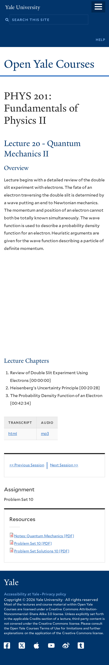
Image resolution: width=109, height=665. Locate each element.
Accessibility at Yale (21, 594)
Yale (11, 582)
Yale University (22, 7)
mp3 (45, 434)
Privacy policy (54, 594)
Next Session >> (64, 465)
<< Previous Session (26, 465)
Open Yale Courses (49, 64)
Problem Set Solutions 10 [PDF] (41, 551)
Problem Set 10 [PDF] (33, 543)
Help (100, 40)
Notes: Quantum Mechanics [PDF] (44, 536)
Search (7, 20)
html (12, 434)
